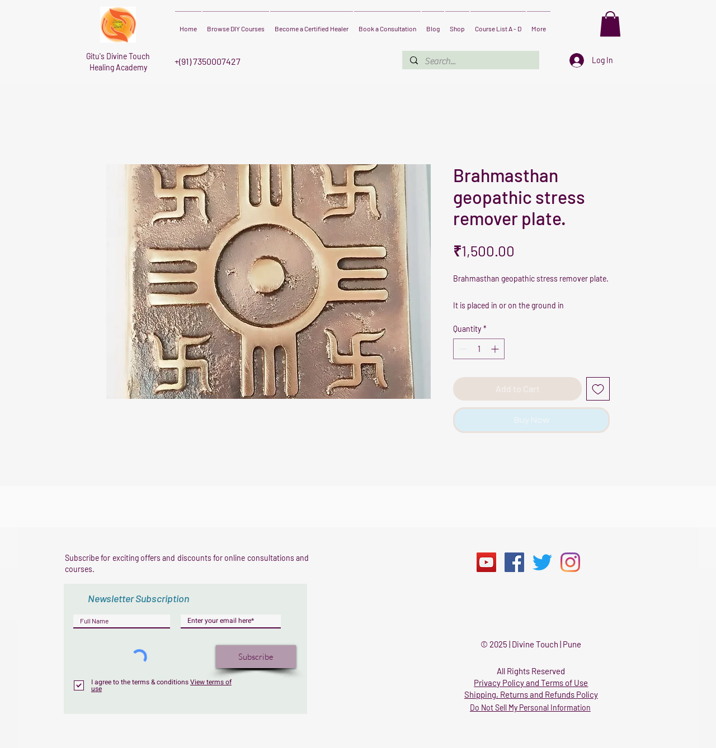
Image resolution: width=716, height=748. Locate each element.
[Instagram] (570, 562)
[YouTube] (486, 562)
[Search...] (470, 61)
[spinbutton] (479, 349)
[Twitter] (542, 562)
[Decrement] (462, 349)
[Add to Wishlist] (598, 389)
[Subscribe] (256, 656)
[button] (610, 23)
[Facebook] (514, 562)
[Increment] (496, 349)
